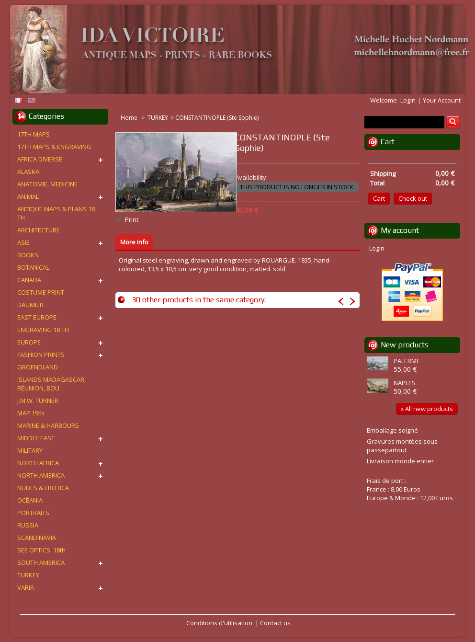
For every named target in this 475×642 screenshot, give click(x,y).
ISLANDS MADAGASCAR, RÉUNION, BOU (51, 383)
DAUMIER (30, 304)
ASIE (23, 242)
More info (134, 242)
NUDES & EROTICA (43, 487)
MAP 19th (30, 413)
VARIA (25, 587)
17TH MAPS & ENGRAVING (54, 146)
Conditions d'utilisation (219, 623)
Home (130, 118)
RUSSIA (27, 525)
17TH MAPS (33, 134)
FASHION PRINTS (41, 354)
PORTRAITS (33, 512)
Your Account (442, 100)
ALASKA (28, 171)
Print (131, 219)
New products (405, 344)
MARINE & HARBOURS (48, 425)
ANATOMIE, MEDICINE (47, 184)
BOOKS (27, 255)
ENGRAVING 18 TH (43, 329)
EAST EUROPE (37, 317)
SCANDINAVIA (36, 537)
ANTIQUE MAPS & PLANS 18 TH (56, 213)
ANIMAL (28, 196)
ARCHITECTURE (38, 230)
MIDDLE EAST (36, 438)
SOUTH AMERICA (41, 562)
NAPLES (405, 382)
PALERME (407, 360)
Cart (388, 141)
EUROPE (29, 342)
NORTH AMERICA (41, 475)
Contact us (275, 623)
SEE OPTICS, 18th (41, 550)
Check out (412, 198)
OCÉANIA (30, 500)
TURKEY (157, 118)
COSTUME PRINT (40, 292)
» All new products (427, 408)
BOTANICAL (33, 267)
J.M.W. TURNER (37, 400)
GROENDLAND (37, 367)
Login (408, 100)
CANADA (29, 279)
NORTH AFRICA (38, 463)
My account (400, 230)
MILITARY (30, 450)
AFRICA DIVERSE (39, 159)
